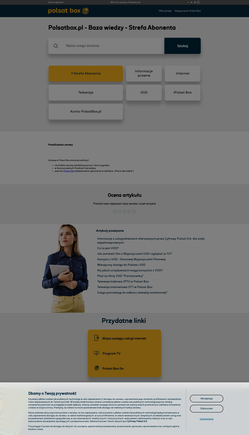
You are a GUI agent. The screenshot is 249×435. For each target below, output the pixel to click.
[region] (124, 408)
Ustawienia (207, 419)
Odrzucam (206, 408)
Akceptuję (206, 398)
